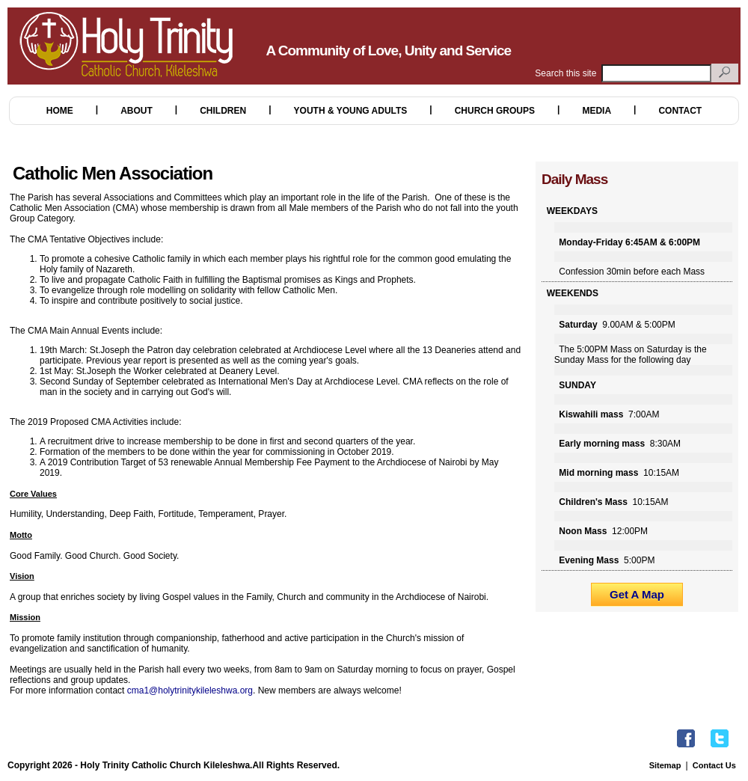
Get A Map (637, 594)
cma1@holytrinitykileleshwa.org (190, 690)
